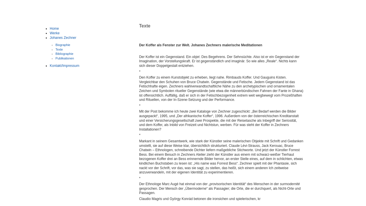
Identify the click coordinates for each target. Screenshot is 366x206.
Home (54, 29)
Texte (59, 49)
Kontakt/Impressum (64, 66)
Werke (54, 33)
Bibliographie (64, 53)
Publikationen (64, 58)
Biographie (62, 45)
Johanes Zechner (63, 38)
